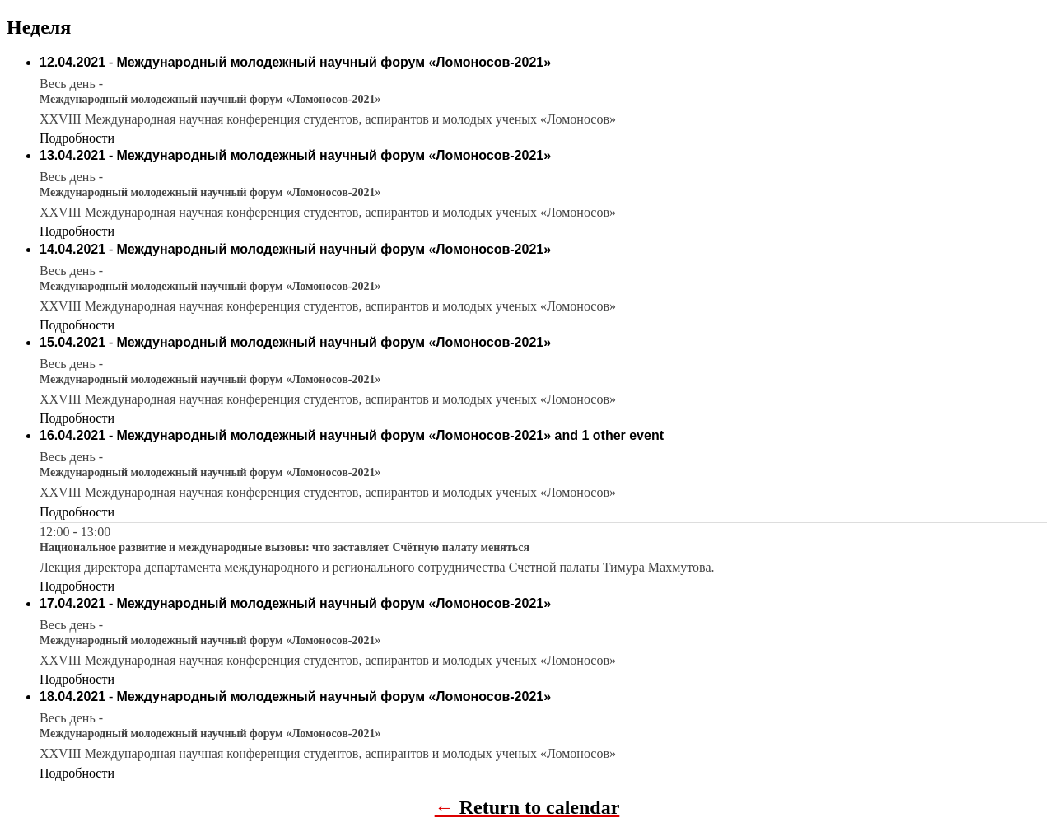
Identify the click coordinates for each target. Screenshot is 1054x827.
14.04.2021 (72, 249)
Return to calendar (539, 807)
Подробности (77, 138)
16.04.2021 (72, 435)
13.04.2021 (72, 155)
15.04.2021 (72, 342)
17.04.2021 (72, 603)
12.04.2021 (72, 62)
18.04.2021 (72, 696)
